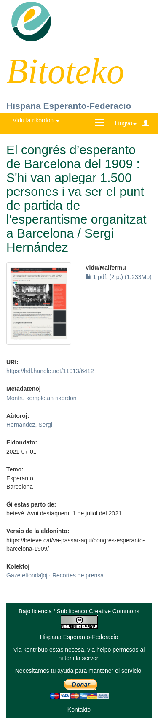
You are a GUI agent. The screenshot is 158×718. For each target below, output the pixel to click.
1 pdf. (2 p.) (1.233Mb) (119, 277)
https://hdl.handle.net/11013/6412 (50, 371)
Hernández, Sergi (29, 424)
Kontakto (79, 709)
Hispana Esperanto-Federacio (68, 106)
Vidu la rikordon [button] (36, 120)
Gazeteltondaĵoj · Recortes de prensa (55, 575)
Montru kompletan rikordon (41, 398)
